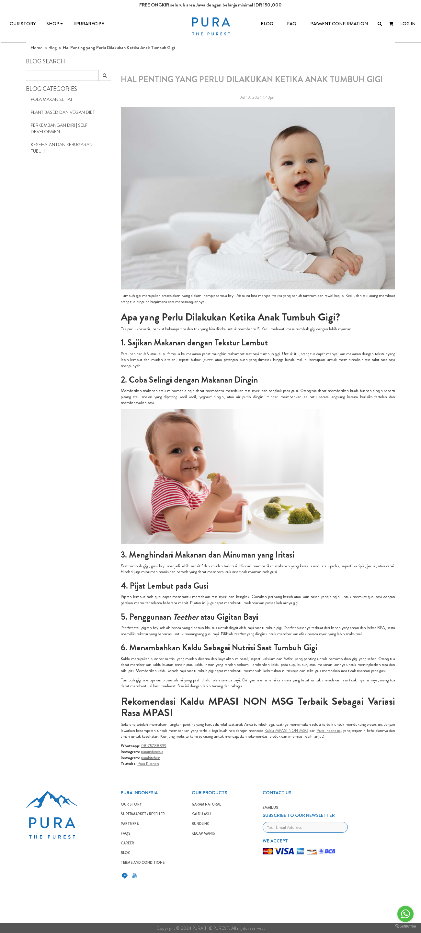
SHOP (54, 23)
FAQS (126, 833)
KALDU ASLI (201, 814)
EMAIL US (270, 807)
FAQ (291, 23)
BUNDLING (201, 823)
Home (36, 47)
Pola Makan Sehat (52, 99)
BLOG (267, 23)
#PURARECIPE (89, 23)
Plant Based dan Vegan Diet (63, 112)
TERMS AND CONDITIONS (143, 862)
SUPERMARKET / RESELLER (143, 814)
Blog (53, 47)
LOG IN (407, 23)
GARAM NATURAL (206, 804)
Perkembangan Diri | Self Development (59, 128)
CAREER (127, 843)
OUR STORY (23, 23)
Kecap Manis (203, 833)
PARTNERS (130, 823)
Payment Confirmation (339, 23)
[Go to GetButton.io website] (405, 926)
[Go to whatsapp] (405, 914)
